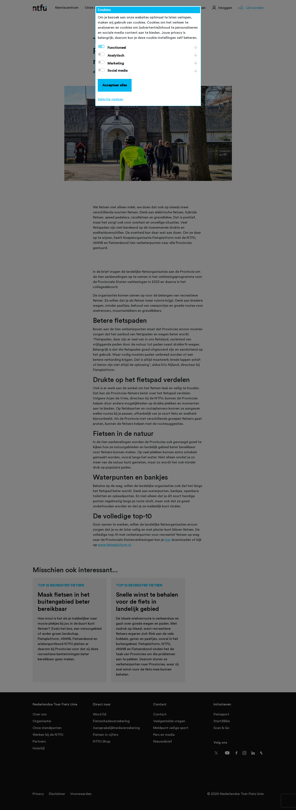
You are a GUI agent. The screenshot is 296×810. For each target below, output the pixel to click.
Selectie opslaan (110, 99)
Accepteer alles (114, 85)
